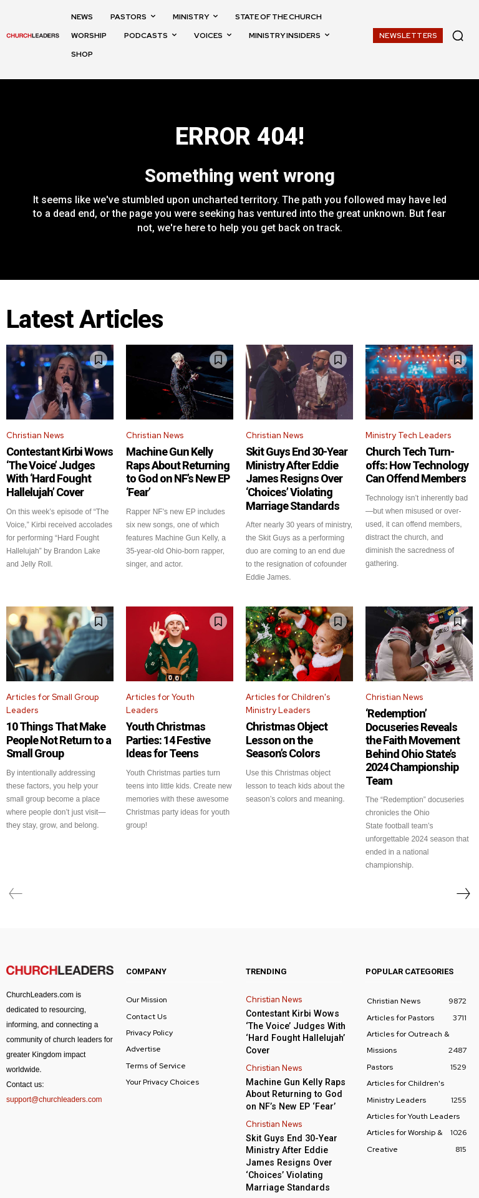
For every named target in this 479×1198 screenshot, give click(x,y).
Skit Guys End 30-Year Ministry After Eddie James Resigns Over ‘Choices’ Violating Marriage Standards (298, 477)
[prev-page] (16, 862)
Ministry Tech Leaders (408, 439)
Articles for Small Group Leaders (52, 696)
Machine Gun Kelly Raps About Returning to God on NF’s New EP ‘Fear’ (178, 465)
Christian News (35, 439)
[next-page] (463, 862)
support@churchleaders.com (54, 1067)
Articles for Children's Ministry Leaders (288, 696)
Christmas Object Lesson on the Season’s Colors (295, 723)
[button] (458, 35)
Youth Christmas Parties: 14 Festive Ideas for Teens (177, 723)
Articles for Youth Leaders (160, 696)
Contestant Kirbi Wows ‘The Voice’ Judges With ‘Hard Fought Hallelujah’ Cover (53, 471)
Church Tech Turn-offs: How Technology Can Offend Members (411, 465)
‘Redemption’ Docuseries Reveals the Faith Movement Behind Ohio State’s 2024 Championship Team (418, 727)
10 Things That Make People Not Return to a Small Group (50, 729)
